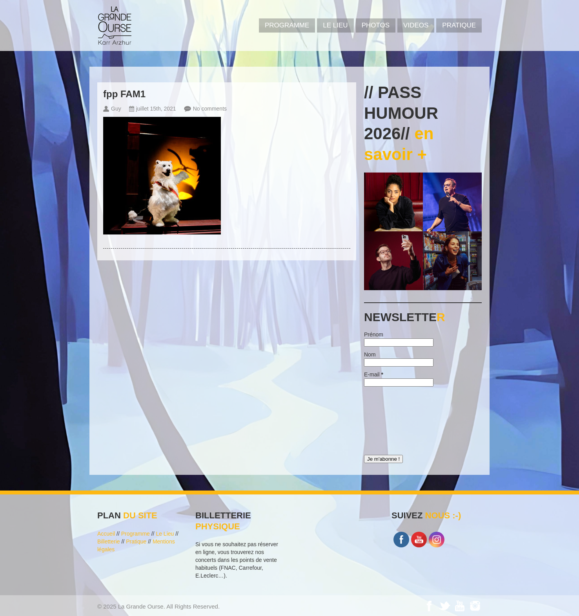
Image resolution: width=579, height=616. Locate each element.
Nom (370, 354)
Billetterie (108, 541)
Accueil (106, 534)
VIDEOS (415, 25)
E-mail (373, 374)
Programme (135, 534)
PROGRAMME (287, 25)
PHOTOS (376, 25)
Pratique (459, 25)
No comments (210, 108)
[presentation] (396, 419)
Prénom (373, 334)
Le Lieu (335, 25)
